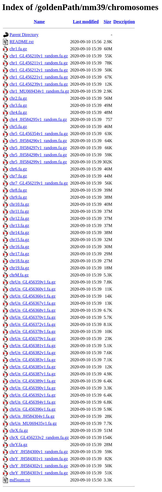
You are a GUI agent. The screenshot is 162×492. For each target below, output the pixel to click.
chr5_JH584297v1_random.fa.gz (38, 147)
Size (107, 21)
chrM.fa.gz (19, 275)
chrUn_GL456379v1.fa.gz (33, 338)
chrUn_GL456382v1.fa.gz (33, 352)
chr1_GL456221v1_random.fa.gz (39, 77)
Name (39, 21)
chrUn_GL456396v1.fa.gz (33, 409)
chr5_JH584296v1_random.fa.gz (38, 140)
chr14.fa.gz (19, 232)
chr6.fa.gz (18, 169)
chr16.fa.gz (19, 246)
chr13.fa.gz (19, 225)
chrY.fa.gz (18, 444)
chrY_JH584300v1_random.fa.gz (39, 451)
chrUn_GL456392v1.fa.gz (33, 395)
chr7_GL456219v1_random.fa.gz (39, 183)
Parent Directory (24, 34)
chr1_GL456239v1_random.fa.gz (39, 84)
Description (124, 21)
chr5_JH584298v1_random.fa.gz (38, 154)
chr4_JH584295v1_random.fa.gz (38, 119)
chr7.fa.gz (18, 176)
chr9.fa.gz (18, 197)
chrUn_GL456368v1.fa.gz (33, 310)
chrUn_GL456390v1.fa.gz (33, 388)
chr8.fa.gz (18, 190)
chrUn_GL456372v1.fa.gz (33, 324)
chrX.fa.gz (19, 430)
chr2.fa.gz (18, 98)
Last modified (86, 21)
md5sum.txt (20, 480)
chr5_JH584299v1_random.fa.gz (38, 162)
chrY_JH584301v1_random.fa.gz (39, 458)
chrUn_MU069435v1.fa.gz (33, 423)
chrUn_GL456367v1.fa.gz (33, 303)
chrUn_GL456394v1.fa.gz (33, 402)
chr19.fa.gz (19, 268)
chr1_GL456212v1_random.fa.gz (39, 70)
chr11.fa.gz (19, 211)
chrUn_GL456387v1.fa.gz (33, 374)
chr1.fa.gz (18, 48)
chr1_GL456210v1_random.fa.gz (39, 56)
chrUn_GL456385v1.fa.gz (33, 367)
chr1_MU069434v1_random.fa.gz (39, 91)
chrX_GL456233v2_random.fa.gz (39, 437)
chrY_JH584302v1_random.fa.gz (39, 465)
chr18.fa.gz (19, 261)
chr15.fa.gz (19, 239)
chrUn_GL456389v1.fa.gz (33, 381)
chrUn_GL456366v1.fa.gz (33, 296)
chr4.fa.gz (18, 112)
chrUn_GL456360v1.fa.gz (33, 289)
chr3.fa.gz (18, 105)
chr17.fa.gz (19, 253)
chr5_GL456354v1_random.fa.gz (39, 133)
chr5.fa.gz (18, 126)
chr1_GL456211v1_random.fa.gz (39, 63)
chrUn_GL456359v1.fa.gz (33, 282)
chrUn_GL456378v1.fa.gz (33, 331)
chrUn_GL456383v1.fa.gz (33, 359)
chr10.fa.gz (19, 204)
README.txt (21, 41)
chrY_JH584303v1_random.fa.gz (39, 473)
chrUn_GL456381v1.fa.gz (33, 345)
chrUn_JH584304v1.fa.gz (32, 416)
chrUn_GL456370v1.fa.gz (33, 317)
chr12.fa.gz (19, 218)
